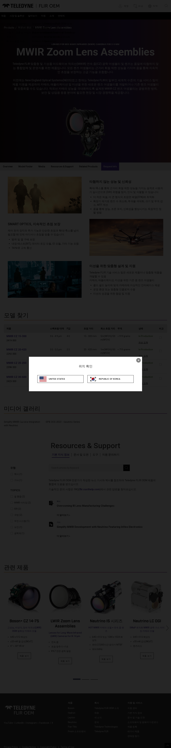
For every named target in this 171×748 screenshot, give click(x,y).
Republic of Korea (112, 379)
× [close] (138, 360)
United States (58, 379)
